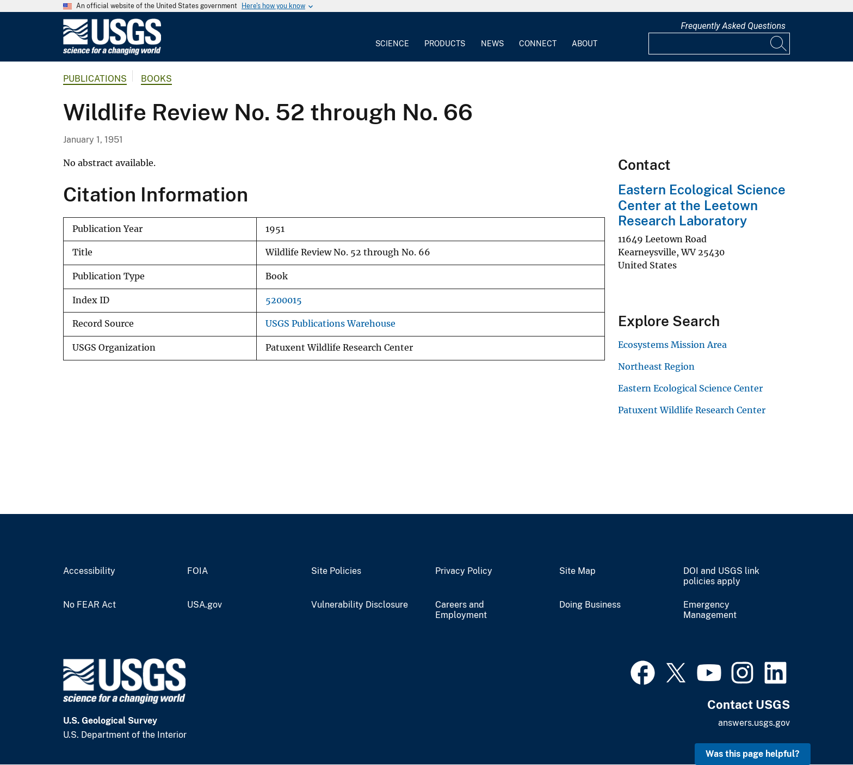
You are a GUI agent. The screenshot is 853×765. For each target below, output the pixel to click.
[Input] (719, 43)
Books (156, 79)
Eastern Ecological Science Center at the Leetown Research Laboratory (702, 205)
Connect (538, 43)
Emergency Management (710, 610)
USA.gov (204, 605)
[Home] (112, 52)
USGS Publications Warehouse (330, 324)
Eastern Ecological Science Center (690, 388)
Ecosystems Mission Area (672, 344)
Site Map (577, 571)
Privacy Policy (463, 571)
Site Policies (336, 571)
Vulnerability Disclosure (359, 605)
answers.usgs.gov (754, 723)
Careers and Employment (461, 610)
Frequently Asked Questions (733, 26)
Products (444, 43)
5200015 (283, 300)
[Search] (779, 43)
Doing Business (590, 605)
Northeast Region (656, 366)
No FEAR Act (89, 605)
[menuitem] (392, 37)
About (584, 43)
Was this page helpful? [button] (753, 754)
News (492, 43)
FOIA (197, 571)
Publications (95, 79)
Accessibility (89, 571)
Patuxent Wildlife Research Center (691, 410)
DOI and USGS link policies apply (721, 576)
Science (392, 43)
